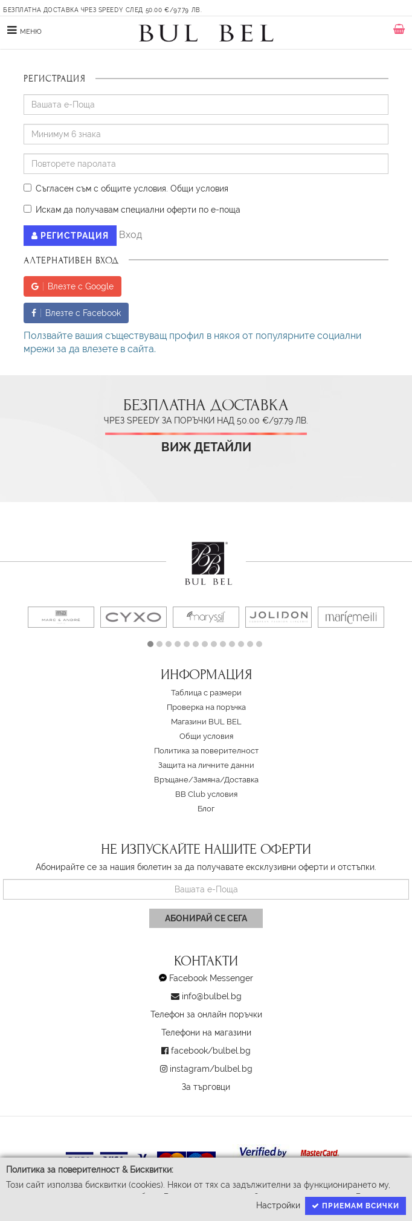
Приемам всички (355, 1206)
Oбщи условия (199, 188)
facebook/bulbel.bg (211, 1050)
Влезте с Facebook (76, 313)
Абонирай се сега (206, 918)
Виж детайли (206, 447)
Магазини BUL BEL (206, 721)
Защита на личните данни (206, 765)
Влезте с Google (72, 286)
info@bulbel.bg (212, 996)
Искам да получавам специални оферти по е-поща (132, 209)
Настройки (278, 1205)
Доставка (241, 779)
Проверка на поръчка (206, 707)
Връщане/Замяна (187, 779)
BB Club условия (206, 794)
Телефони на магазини (206, 1032)
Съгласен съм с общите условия (95, 188)
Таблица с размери (206, 692)
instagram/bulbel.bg (211, 1069)
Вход (130, 234)
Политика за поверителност (206, 750)
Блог (206, 808)
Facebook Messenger (211, 978)
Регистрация (70, 235)
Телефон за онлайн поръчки (206, 1014)
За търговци (206, 1087)
